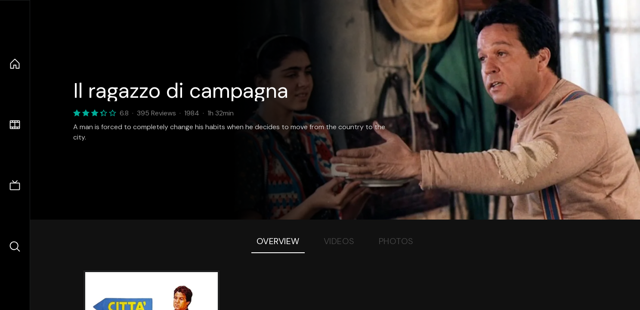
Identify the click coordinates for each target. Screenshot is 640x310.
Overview (278, 241)
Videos (339, 241)
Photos (396, 241)
